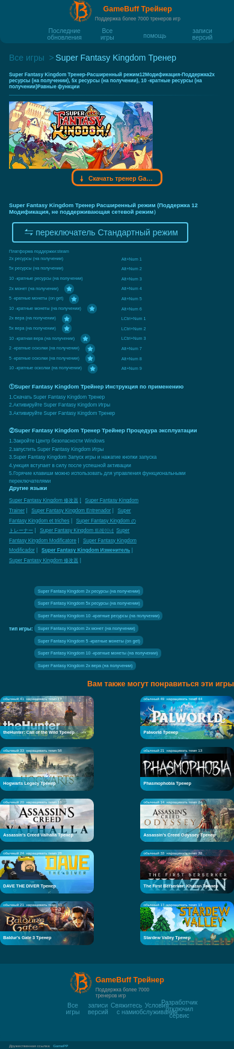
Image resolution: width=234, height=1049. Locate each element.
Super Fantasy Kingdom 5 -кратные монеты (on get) (89, 641)
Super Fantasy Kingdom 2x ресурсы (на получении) (89, 591)
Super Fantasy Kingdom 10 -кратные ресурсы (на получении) (99, 615)
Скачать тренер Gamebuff (117, 179)
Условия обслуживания (156, 1005)
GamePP (60, 1046)
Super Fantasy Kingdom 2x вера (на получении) (85, 665)
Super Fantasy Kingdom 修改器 (43, 500)
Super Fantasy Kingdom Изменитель (86, 550)
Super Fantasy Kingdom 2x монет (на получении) (86, 628)
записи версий (202, 31)
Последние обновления (65, 31)
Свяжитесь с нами (126, 1005)
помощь (154, 35)
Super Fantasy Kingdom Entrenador (71, 510)
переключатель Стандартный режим (100, 232)
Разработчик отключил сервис (179, 1002)
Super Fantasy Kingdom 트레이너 (77, 530)
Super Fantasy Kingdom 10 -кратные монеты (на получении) (98, 653)
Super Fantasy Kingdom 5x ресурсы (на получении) (89, 603)
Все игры (107, 31)
